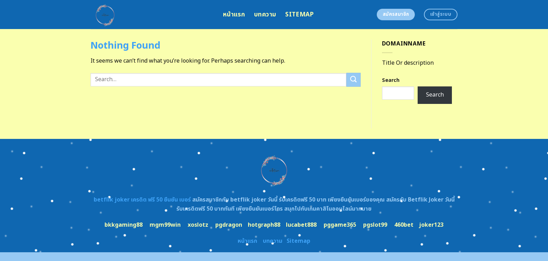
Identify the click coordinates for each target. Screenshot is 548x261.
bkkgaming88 (123, 225)
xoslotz (198, 225)
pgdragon (228, 225)
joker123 (431, 225)
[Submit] (353, 79)
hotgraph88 (264, 225)
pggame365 (340, 225)
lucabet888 (301, 225)
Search (390, 80)
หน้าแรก (234, 14)
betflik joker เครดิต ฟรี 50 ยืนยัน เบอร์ (142, 200)
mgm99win (165, 225)
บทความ (265, 14)
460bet (403, 225)
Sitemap (299, 14)
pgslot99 (375, 225)
